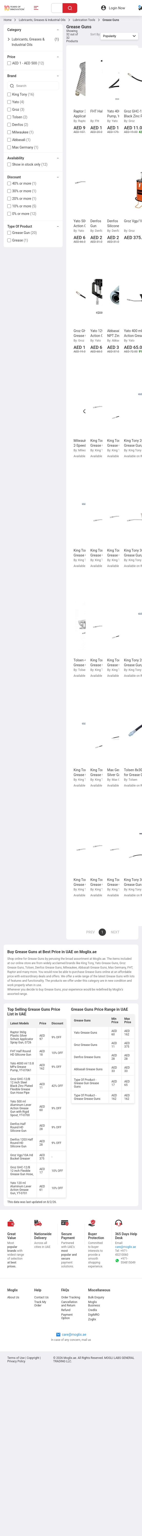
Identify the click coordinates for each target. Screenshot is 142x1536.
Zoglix (92, 1319)
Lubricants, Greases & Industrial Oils (42, 20)
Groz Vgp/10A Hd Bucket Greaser (21, 1156)
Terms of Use (16, 1358)
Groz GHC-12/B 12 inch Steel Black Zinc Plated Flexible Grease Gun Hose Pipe (21, 1085)
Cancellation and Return (69, 1303)
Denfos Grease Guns (87, 1057)
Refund (65, 1310)
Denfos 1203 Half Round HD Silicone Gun (21, 1143)
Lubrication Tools (84, 20)
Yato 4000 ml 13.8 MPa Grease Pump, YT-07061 (22, 1067)
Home (7, 20)
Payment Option (67, 1316)
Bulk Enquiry (96, 1297)
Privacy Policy (16, 1361)
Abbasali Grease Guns (88, 1069)
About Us (13, 1297)
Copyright (33, 1358)
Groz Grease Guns (85, 1045)
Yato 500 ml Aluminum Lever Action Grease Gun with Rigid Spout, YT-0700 (20, 1108)
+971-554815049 (125, 1260)
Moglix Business (94, 1303)
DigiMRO (94, 1314)
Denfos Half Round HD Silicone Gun (18, 1127)
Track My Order (40, 1303)
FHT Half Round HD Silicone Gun (20, 1053)
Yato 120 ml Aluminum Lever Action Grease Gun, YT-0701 (20, 1188)
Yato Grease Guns (85, 1032)
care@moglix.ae (125, 1247)
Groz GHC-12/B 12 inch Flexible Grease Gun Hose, (21, 1171)
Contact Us (41, 1297)
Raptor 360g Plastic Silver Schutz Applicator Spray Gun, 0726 (21, 1037)
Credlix (92, 1310)
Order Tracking (70, 1297)
